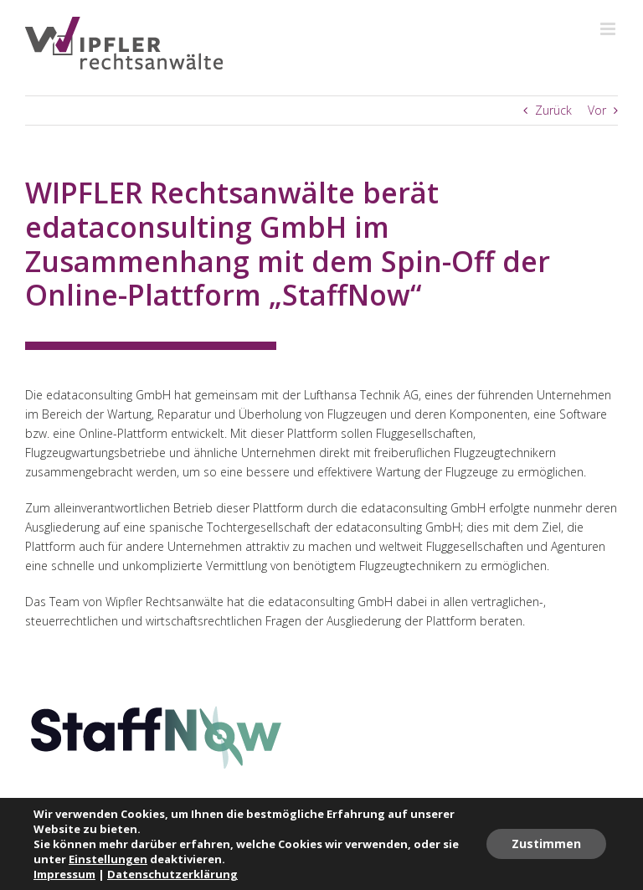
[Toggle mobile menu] (609, 29)
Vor (597, 110)
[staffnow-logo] (156, 710)
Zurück (553, 110)
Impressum (64, 874)
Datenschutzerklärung (172, 874)
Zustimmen (546, 843)
